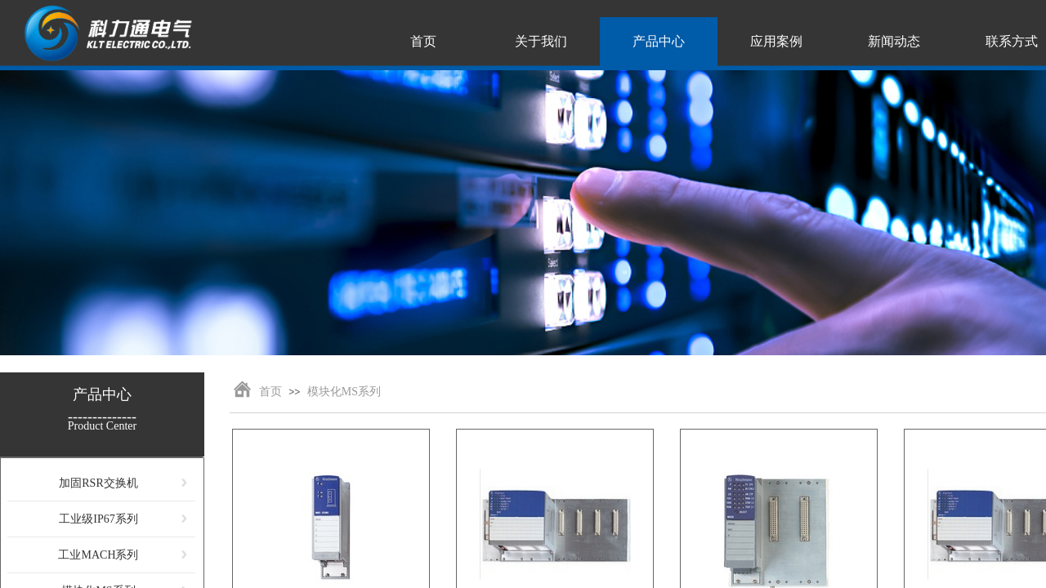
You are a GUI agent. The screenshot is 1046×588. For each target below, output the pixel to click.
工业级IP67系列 (98, 519)
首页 (270, 391)
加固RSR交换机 (98, 483)
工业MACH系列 (98, 555)
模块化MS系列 (344, 391)
